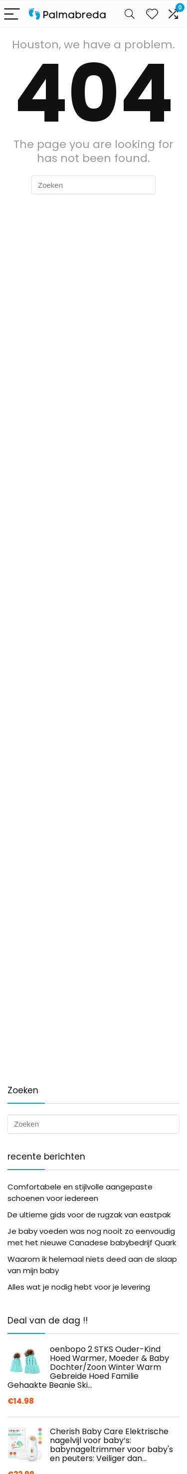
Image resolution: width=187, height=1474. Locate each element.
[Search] (130, 14)
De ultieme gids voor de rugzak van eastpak (89, 1214)
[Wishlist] (152, 14)
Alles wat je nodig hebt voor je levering (78, 1287)
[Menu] (12, 14)
